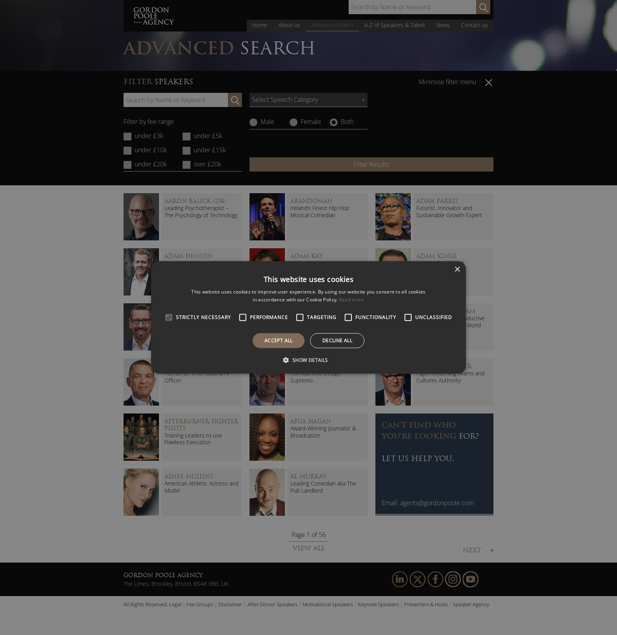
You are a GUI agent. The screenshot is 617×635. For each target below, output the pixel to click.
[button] (308, 360)
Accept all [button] (278, 340)
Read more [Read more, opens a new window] (351, 299)
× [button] (457, 270)
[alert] (308, 317)
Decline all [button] (337, 340)
